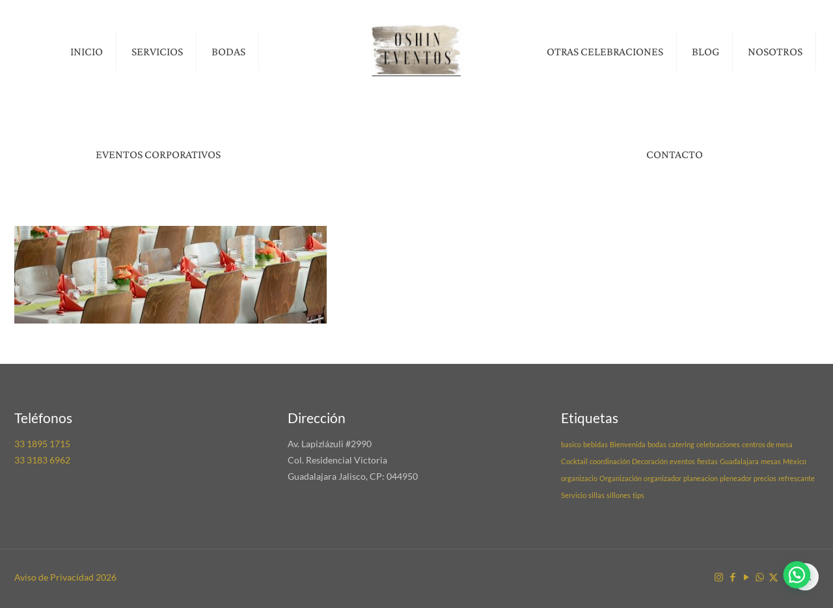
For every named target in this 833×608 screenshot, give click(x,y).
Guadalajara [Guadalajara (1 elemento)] (739, 461)
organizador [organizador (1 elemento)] (662, 478)
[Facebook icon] (732, 577)
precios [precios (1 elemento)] (765, 478)
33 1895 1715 (42, 443)
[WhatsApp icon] (760, 577)
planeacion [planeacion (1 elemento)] (700, 478)
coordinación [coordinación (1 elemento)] (610, 461)
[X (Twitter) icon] (773, 577)
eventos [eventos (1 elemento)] (682, 461)
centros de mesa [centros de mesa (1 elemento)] (767, 444)
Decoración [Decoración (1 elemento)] (650, 461)
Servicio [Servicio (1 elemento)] (573, 495)
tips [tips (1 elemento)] (638, 495)
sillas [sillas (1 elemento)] (596, 495)
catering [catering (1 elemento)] (681, 444)
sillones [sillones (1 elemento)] (619, 495)
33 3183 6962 (42, 459)
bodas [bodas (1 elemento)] (657, 444)
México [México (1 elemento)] (794, 461)
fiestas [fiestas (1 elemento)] (707, 461)
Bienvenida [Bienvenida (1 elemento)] (628, 444)
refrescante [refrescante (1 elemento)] (796, 478)
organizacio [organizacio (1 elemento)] (579, 478)
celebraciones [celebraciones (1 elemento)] (718, 444)
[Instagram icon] (719, 577)
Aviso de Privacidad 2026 (65, 577)
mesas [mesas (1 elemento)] (771, 461)
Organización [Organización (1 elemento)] (620, 478)
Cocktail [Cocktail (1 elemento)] (574, 461)
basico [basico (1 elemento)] (571, 444)
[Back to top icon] (805, 576)
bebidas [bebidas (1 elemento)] (595, 444)
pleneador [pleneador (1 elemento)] (736, 478)
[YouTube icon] (746, 577)
